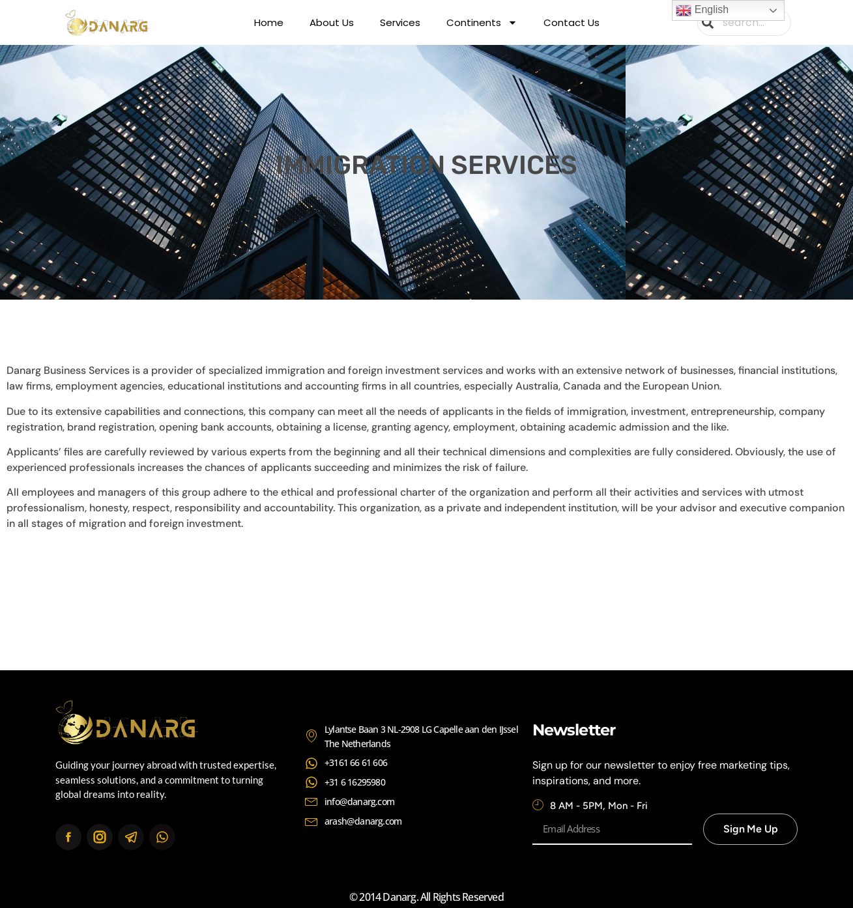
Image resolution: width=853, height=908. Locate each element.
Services (400, 22)
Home (268, 22)
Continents (481, 23)
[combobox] (744, 22)
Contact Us (571, 22)
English (702, 10)
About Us (332, 22)
